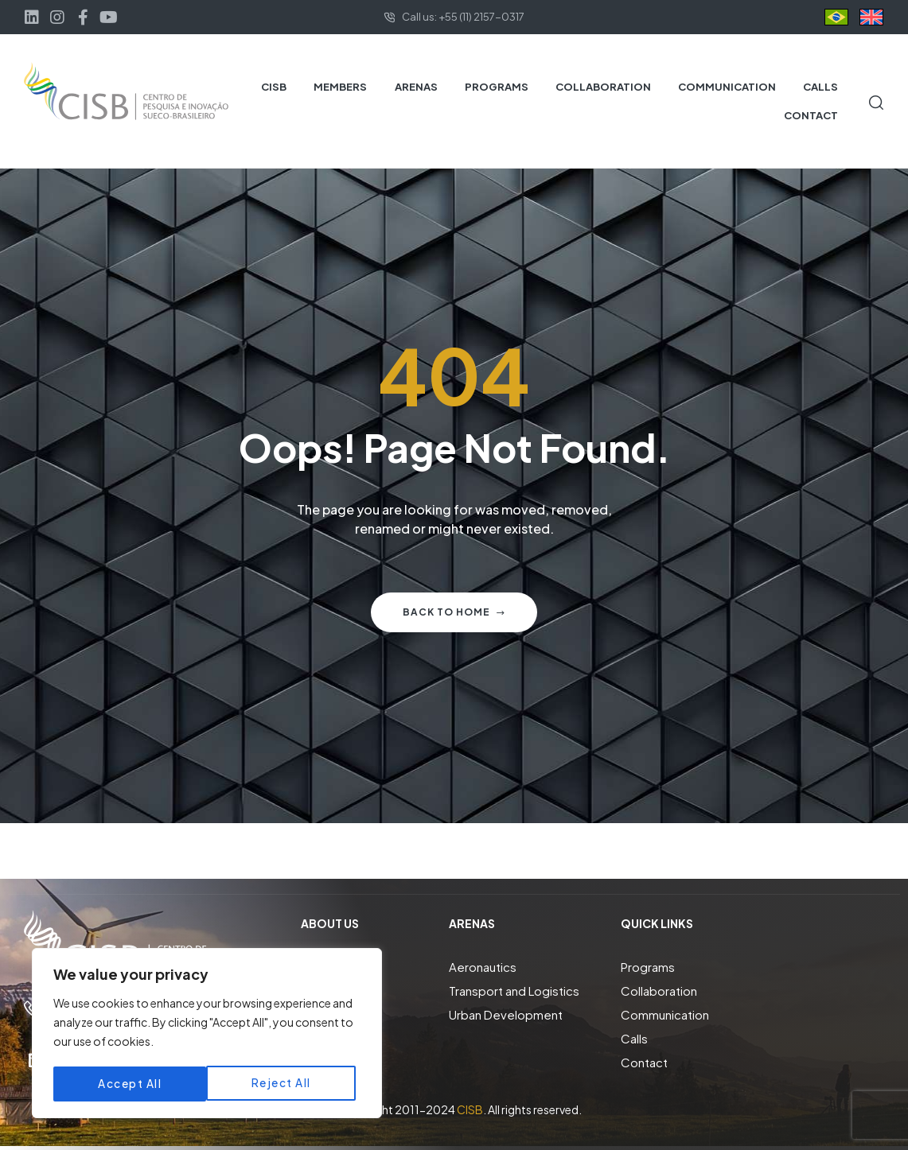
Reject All (128, 1084)
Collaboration (659, 990)
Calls (634, 1038)
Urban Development (506, 1014)
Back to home (454, 612)
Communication (665, 1014)
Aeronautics (482, 966)
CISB (470, 1109)
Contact (644, 1062)
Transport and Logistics (514, 990)
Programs (648, 966)
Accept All (284, 1084)
